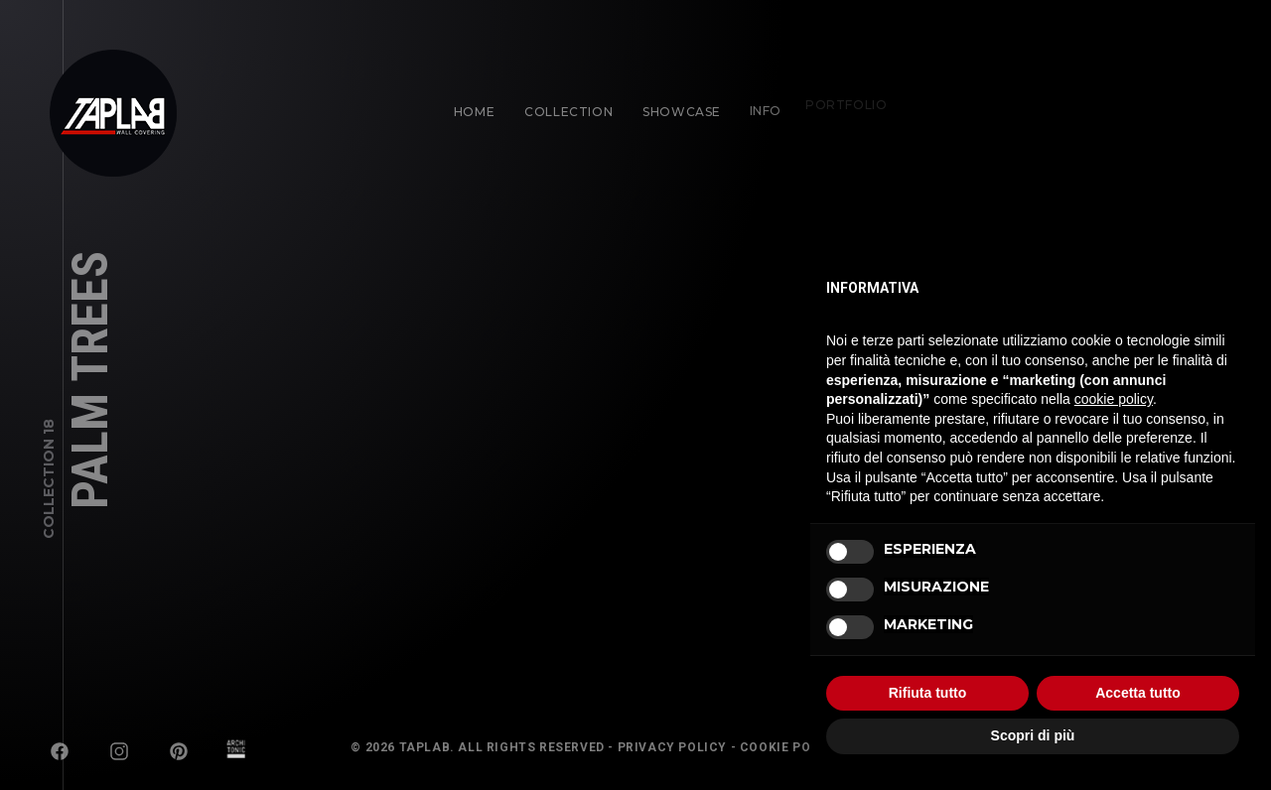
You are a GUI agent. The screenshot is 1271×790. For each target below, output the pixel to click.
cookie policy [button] (1113, 399)
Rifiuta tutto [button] (928, 693)
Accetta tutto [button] (1138, 693)
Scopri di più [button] (1033, 735)
